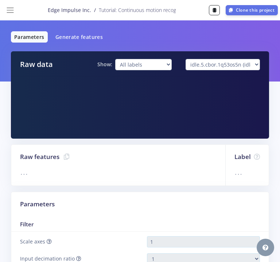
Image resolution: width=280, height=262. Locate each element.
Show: (104, 64)
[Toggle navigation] (10, 10)
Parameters (29, 36)
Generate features (79, 36)
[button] (265, 247)
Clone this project (252, 10)
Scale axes (36, 241)
